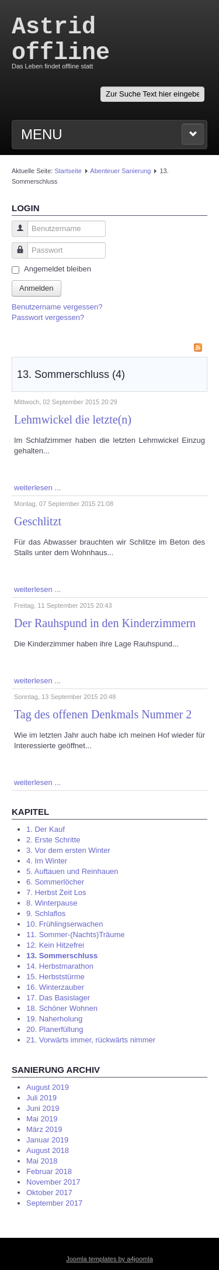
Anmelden (36, 288)
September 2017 (54, 1203)
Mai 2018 (41, 1161)
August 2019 (47, 1087)
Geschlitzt (37, 521)
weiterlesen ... (37, 487)
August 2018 (47, 1150)
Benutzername (15, 234)
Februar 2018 (49, 1171)
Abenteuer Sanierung (120, 170)
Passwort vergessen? (48, 317)
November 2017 (53, 1182)
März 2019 (44, 1129)
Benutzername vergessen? (57, 306)
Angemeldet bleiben (57, 268)
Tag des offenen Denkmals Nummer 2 (103, 714)
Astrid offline (61, 40)
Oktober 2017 (49, 1192)
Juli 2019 (41, 1097)
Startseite (67, 170)
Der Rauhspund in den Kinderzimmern (105, 623)
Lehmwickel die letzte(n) (72, 419)
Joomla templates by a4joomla (109, 1258)
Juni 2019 (42, 1108)
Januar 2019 (47, 1139)
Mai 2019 (41, 1118)
